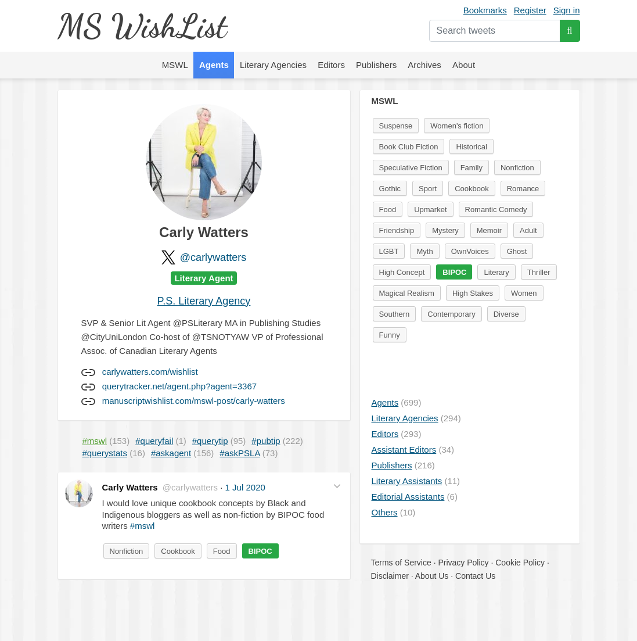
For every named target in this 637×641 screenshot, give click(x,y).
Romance (523, 188)
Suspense (396, 125)
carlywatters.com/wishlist (150, 372)
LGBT (389, 251)
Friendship (397, 230)
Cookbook (178, 551)
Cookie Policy (520, 562)
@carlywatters (213, 257)
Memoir (489, 230)
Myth (424, 251)
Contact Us (475, 576)
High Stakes (472, 293)
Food (222, 551)
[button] (337, 486)
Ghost (517, 251)
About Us (432, 576)
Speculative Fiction (410, 167)
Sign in (566, 10)
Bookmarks (485, 10)
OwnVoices (470, 251)
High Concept (402, 272)
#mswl (142, 526)
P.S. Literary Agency (204, 301)
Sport (428, 188)
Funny (389, 335)
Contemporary (451, 314)
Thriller (538, 272)
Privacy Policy (463, 562)
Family (471, 167)
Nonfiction (126, 551)
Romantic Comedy (496, 209)
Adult (528, 230)
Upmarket (430, 209)
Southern (394, 314)
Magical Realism (406, 293)
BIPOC (260, 551)
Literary (496, 272)
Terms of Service (401, 562)
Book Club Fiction (408, 146)
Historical (471, 146)
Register (530, 10)
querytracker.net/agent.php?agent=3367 (179, 386)
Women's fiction (456, 125)
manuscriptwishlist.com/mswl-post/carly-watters (193, 401)
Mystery (445, 230)
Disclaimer (390, 576)
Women (524, 293)
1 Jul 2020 (245, 487)
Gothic (390, 188)
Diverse (506, 314)
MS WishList (141, 26)
